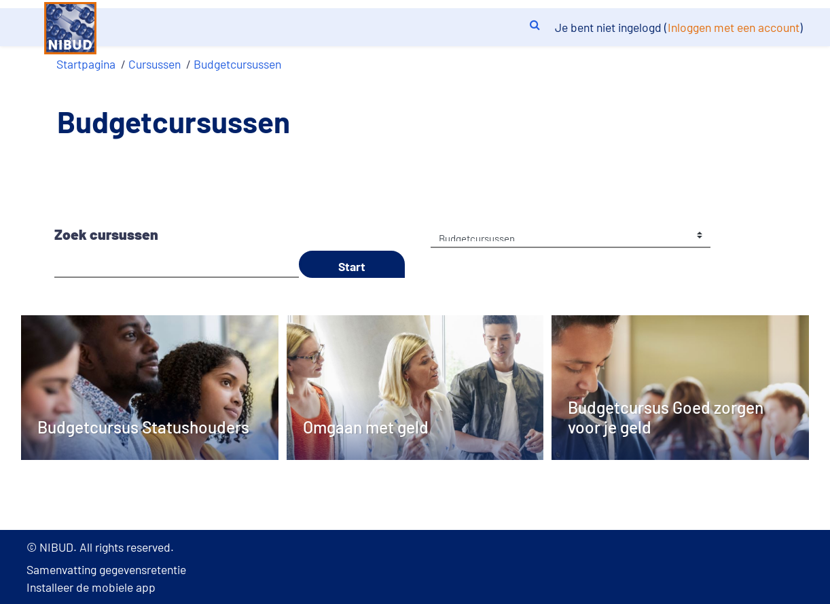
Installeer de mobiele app (91, 587)
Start (351, 266)
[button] (534, 23)
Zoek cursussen (106, 234)
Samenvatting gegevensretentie (106, 569)
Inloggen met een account (733, 27)
